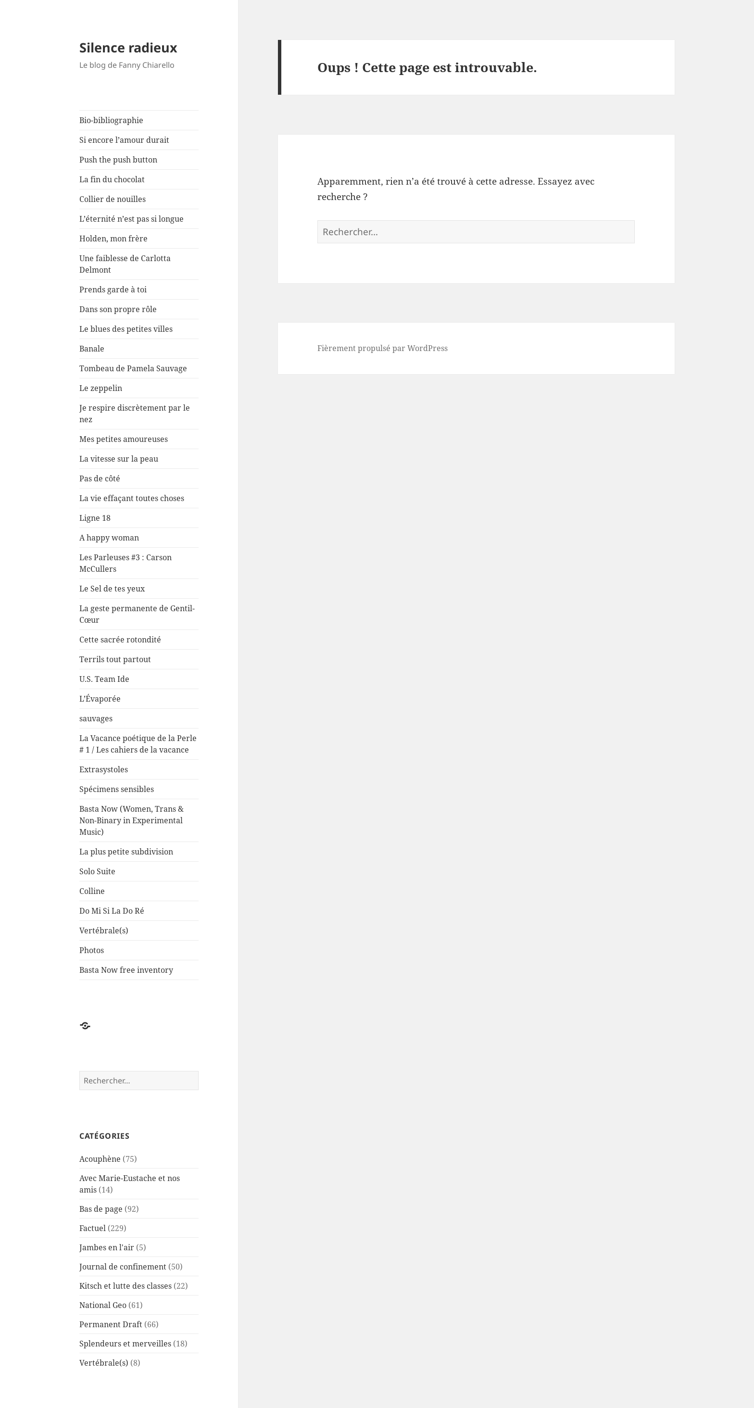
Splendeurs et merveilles (125, 1343)
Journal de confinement (122, 1266)
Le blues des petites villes (126, 329)
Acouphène (100, 1159)
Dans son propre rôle (118, 309)
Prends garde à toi (113, 289)
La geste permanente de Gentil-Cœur (137, 614)
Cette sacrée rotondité (120, 639)
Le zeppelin (100, 388)
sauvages (96, 718)
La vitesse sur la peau (118, 458)
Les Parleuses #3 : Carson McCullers (125, 563)
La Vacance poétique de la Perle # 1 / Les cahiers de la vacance (138, 744)
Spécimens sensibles (116, 789)
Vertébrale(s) (103, 930)
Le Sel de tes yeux (112, 588)
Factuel (92, 1228)
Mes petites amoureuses (123, 439)
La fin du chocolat (112, 179)
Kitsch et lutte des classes (125, 1286)
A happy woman (109, 537)
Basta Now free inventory (126, 970)
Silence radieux (128, 47)
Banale (91, 348)
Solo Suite (97, 871)
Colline (92, 891)
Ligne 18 (95, 518)
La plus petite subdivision (126, 851)
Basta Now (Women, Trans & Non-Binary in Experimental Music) (131, 820)
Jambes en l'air (106, 1247)
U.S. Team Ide (104, 679)
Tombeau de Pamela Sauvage (133, 368)
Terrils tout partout (115, 659)
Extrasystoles (103, 769)
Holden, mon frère (113, 238)
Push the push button (118, 159)
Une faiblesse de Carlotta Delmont (125, 264)
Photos (91, 950)
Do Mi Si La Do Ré (111, 910)
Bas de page (101, 1209)
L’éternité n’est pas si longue (131, 219)
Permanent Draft (110, 1324)
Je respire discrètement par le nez (134, 413)
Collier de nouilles (112, 199)
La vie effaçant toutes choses (131, 498)
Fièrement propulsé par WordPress (382, 348)
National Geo (102, 1305)
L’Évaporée (100, 698)
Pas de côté (99, 478)
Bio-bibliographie (111, 120)
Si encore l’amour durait (124, 140)
